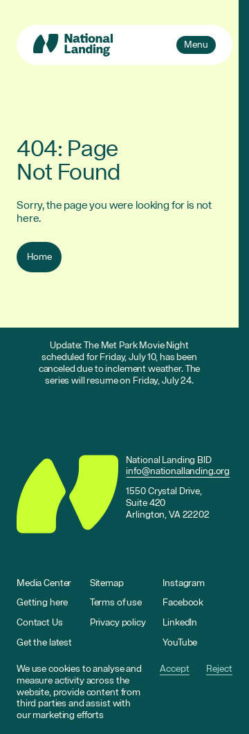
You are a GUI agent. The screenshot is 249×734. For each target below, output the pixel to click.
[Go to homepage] (73, 45)
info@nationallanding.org (178, 471)
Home (39, 257)
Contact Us (40, 622)
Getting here (42, 602)
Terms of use (116, 602)
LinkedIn (180, 622)
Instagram (184, 583)
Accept (175, 669)
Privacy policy (118, 622)
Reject (219, 669)
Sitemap (107, 583)
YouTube (180, 642)
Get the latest (44, 642)
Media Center (44, 583)
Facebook (183, 602)
